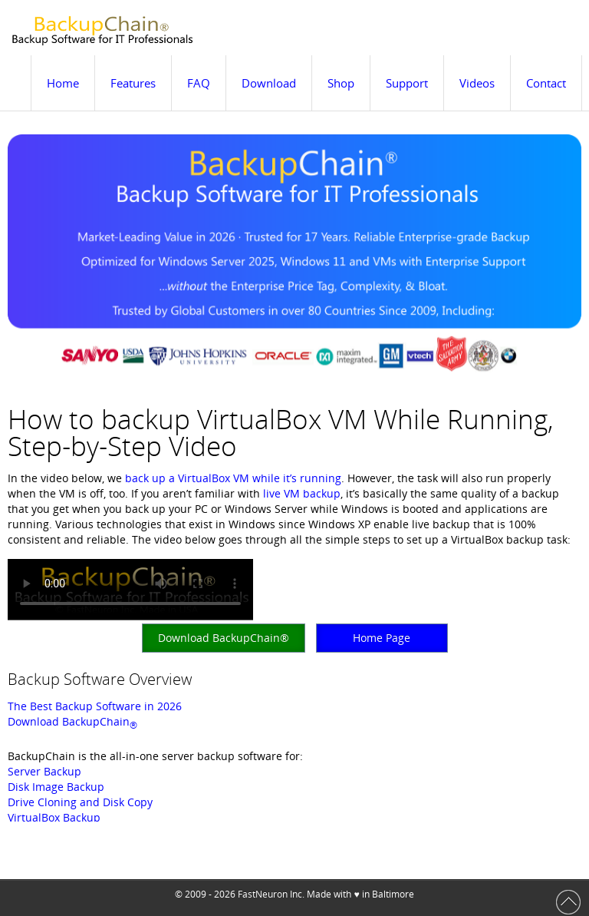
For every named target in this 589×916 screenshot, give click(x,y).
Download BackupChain (72, 721)
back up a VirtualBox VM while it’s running (233, 478)
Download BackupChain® (223, 637)
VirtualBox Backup (54, 817)
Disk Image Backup (56, 786)
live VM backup (302, 493)
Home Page (381, 637)
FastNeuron (263, 894)
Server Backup (44, 771)
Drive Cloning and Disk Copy (80, 802)
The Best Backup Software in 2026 (95, 706)
